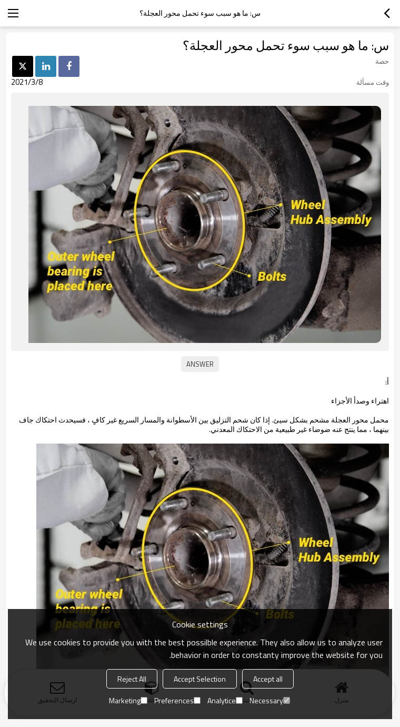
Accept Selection (200, 678)
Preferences (177, 700)
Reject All (131, 678)
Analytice (225, 700)
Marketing (128, 700)
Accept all (268, 678)
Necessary (269, 700)
